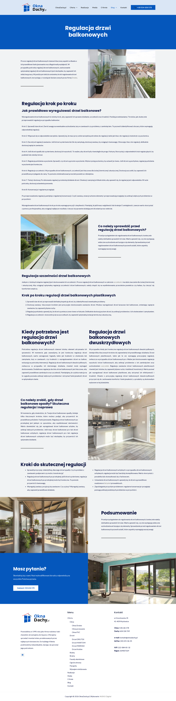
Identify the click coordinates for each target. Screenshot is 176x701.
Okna (72, 622)
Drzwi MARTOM (79, 643)
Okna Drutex (77, 626)
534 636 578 (124, 628)
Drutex (74, 78)
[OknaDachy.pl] (34, 7)
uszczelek (105, 366)
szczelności (117, 282)
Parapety (73, 666)
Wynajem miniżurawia (78, 669)
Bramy (72, 656)
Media (94, 7)
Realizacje (85, 7)
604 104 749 (125, 631)
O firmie (104, 7)
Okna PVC (76, 632)
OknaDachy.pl (60, 7)
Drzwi (72, 635)
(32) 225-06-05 (126, 641)
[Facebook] (22, 655)
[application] (76, 7)
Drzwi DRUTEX (78, 639)
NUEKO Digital (105, 697)
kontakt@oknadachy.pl (129, 637)
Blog (114, 7)
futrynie (107, 483)
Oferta (73, 7)
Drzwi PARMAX (78, 646)
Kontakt (123, 7)
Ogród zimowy (75, 662)
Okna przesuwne (78, 629)
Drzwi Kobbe (77, 649)
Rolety (72, 653)
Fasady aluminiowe (77, 659)
